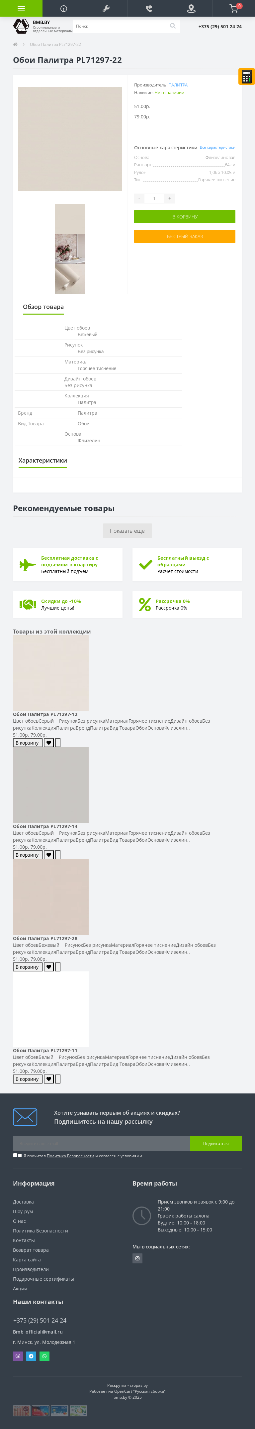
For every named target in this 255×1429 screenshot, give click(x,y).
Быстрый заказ (185, 236)
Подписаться (216, 1143)
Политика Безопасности (70, 1156)
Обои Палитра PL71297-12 (45, 714)
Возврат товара (31, 1250)
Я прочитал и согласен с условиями (83, 1156)
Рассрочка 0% (173, 601)
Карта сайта (27, 1259)
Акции (20, 1288)
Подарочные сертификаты (43, 1279)
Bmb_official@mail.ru (38, 1332)
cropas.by (139, 1385)
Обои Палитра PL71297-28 (45, 938)
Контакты (24, 1240)
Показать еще (127, 530)
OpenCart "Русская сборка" (140, 1391)
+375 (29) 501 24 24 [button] (39, 1320)
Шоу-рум (23, 1211)
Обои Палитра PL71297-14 (45, 826)
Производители (31, 1269)
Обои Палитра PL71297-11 (45, 1050)
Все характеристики (217, 147)
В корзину (185, 217)
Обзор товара (43, 307)
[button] (106, 8)
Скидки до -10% (61, 601)
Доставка (23, 1202)
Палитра (178, 85)
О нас (19, 1221)
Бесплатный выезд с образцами (183, 561)
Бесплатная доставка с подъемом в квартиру (69, 561)
